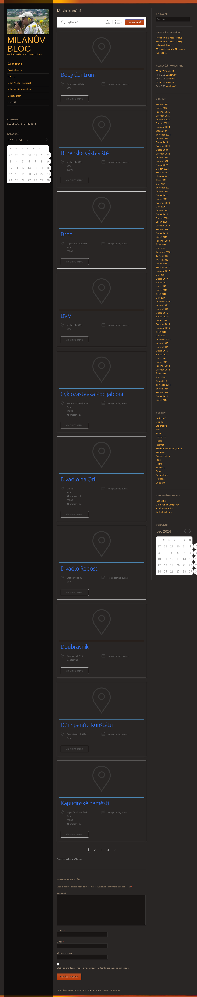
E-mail (60, 942)
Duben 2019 (162, 233)
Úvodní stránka (15, 64)
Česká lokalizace (164, 512)
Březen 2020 (162, 218)
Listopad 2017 (163, 271)
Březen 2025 (162, 123)
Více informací (74, 99)
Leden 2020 (161, 222)
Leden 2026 (161, 108)
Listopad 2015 (163, 328)
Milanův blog (26, 44)
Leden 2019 (161, 237)
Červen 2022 (162, 157)
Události (12, 102)
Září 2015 (160, 335)
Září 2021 (160, 184)
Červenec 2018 (163, 252)
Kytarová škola (163, 45)
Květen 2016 (162, 309)
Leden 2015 (161, 362)
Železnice (160, 483)
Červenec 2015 (163, 339)
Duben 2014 (162, 396)
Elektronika (161, 426)
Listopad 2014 (163, 370)
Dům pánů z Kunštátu (87, 725)
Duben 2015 (162, 351)
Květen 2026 (162, 104)
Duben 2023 (162, 150)
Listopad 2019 (163, 226)
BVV (66, 315)
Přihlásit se (161, 501)
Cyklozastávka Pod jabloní (92, 394)
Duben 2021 (162, 195)
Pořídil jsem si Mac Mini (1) (169, 41)
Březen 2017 (162, 282)
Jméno (61, 930)
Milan (158, 71)
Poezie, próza (163, 456)
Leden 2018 (161, 263)
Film (158, 429)
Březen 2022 (162, 169)
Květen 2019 (162, 229)
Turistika (160, 479)
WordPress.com (113, 990)
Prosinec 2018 (163, 241)
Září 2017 (160, 275)
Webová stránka (64, 953)
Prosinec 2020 (163, 203)
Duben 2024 (162, 142)
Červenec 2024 (163, 135)
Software (160, 467)
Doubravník (75, 646)
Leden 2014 (161, 400)
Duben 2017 (162, 279)
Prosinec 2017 (163, 267)
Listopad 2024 (163, 127)
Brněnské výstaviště (85, 153)
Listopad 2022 (163, 154)
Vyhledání (135, 22)
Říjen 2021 (161, 180)
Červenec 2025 (163, 119)
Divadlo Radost (79, 568)
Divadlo (160, 422)
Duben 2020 (162, 214)
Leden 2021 (161, 199)
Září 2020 (160, 207)
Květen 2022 (162, 161)
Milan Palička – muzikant (20, 89)
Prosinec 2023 (163, 146)
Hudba (159, 441)
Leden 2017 (161, 290)
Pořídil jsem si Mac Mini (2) (169, 38)
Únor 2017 (161, 286)
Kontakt (12, 76)
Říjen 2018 (161, 245)
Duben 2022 (162, 165)
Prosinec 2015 (163, 324)
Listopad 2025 (163, 116)
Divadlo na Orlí (78, 479)
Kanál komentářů (164, 508)
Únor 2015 (161, 358)
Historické (161, 437)
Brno (66, 234)
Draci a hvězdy (15, 70)
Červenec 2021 (163, 188)
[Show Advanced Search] (108, 22)
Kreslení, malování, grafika (169, 448)
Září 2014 (160, 377)
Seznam (117, 22)
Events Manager (75, 859)
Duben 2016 (162, 313)
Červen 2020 (162, 210)
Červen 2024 (162, 138)
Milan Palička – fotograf (19, 83)
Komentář (62, 893)
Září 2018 (160, 248)
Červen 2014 (162, 389)
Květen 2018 (162, 260)
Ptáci (158, 460)
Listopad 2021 (163, 176)
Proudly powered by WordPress (72, 990)
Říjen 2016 (161, 294)
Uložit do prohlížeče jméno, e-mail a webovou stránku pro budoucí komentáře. (93, 968)
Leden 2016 (161, 320)
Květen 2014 (162, 392)
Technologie (162, 475)
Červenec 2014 (163, 385)
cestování (160, 418)
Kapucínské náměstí (85, 803)
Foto (158, 433)
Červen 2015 (162, 343)
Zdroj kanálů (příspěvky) (167, 505)
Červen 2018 (162, 256)
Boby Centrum (78, 74)
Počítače (160, 452)
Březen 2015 (162, 354)
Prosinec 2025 (163, 112)
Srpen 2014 (161, 381)
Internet (160, 445)
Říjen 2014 (161, 373)
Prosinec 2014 (163, 366)
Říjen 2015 (161, 332)
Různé (159, 464)
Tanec (159, 471)
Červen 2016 (162, 305)
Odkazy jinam (14, 96)
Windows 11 (168, 71)
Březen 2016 (162, 316)
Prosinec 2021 (163, 172)
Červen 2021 (162, 191)
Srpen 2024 (161, 131)
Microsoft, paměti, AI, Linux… (170, 49)
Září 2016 (160, 298)
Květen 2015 (162, 347)
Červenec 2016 (163, 301)
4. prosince (161, 53)
